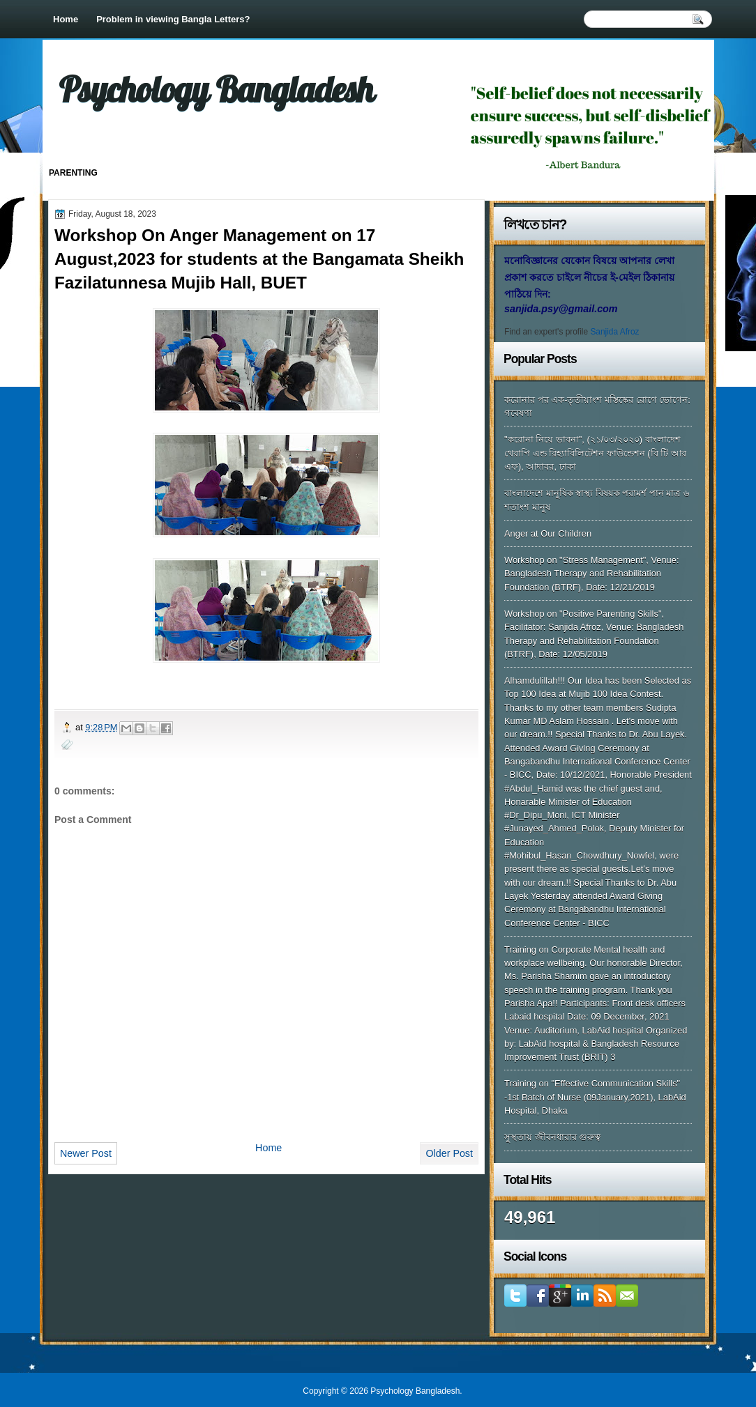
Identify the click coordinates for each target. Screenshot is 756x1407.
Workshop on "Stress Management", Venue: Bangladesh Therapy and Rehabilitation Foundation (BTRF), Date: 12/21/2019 (591, 573)
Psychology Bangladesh (216, 89)
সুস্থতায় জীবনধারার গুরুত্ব (552, 1137)
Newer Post (86, 1153)
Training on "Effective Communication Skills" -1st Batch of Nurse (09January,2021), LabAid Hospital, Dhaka (595, 1097)
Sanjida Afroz (614, 332)
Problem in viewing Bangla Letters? (173, 19)
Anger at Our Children (547, 533)
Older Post (449, 1153)
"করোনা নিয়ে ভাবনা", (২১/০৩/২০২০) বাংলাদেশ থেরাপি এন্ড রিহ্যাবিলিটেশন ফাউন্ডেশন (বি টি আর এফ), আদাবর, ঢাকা (595, 453)
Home (65, 19)
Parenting (73, 173)
